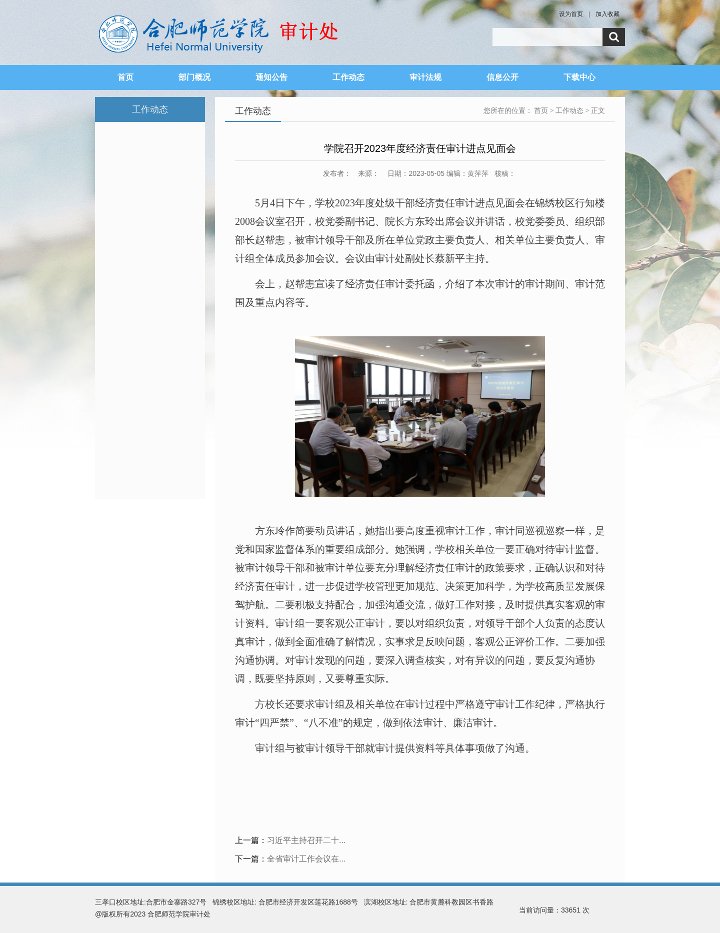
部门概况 (194, 77)
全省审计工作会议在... (306, 859)
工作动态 (348, 77)
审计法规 (426, 77)
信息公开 (502, 77)
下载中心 (580, 77)
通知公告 (272, 77)
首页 (126, 77)
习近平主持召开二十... (306, 840)
